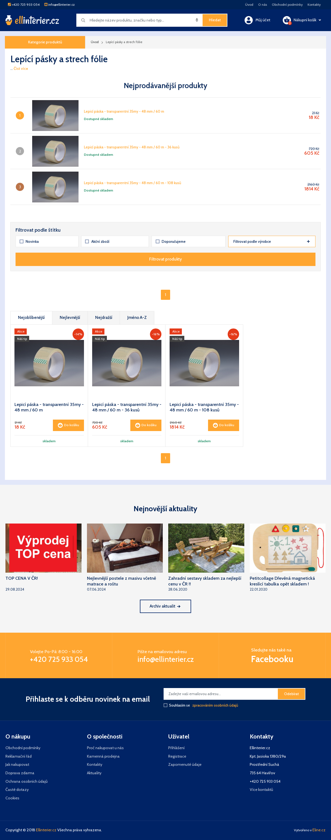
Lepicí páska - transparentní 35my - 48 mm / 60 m (124, 111)
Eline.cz (319, 829)
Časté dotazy (17, 789)
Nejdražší (103, 317)
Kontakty (314, 4)
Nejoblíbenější (31, 317)
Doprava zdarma (19, 772)
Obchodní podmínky (287, 4)
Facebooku (272, 659)
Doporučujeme (171, 241)
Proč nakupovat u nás (105, 747)
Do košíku (68, 425)
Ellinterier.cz (46, 829)
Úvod (249, 4)
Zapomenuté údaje (184, 764)
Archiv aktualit (165, 606)
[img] (196, 20)
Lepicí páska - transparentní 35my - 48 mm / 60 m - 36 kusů (131, 147)
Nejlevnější (70, 317)
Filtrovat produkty (165, 259)
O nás (262, 4)
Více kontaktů (261, 789)
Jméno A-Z (137, 317)
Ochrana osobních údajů (26, 781)
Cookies (12, 798)
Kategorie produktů (45, 42)
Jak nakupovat (17, 764)
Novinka (29, 241)
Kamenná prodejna (103, 756)
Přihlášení (176, 747)
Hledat (215, 19)
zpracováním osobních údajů (215, 705)
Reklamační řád (18, 756)
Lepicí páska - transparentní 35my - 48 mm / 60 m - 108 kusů (132, 183)
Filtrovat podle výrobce (271, 241)
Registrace (177, 756)
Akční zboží (97, 241)
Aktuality (94, 772)
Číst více (21, 68)
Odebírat (291, 694)
